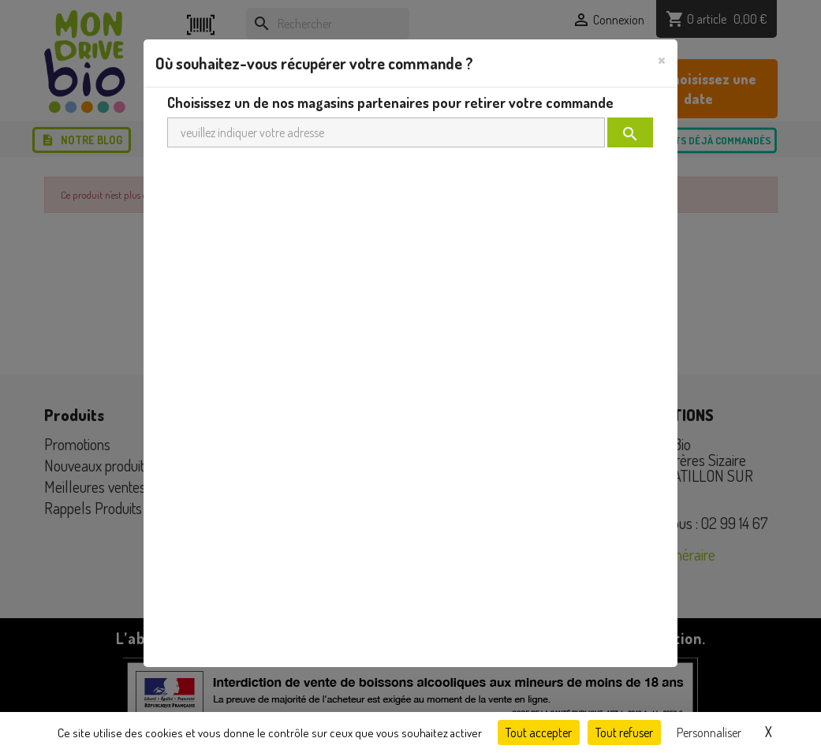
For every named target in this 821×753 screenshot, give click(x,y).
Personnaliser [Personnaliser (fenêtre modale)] (709, 732)
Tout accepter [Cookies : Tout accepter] (539, 732)
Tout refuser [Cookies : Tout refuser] (624, 732)
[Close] (662, 59)
